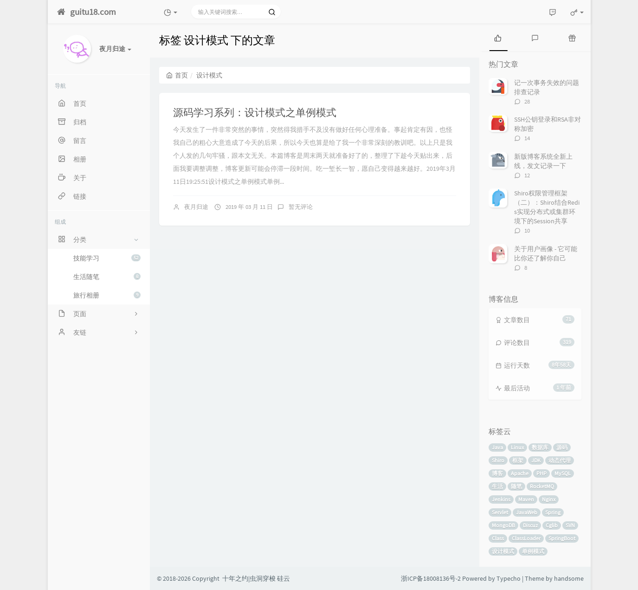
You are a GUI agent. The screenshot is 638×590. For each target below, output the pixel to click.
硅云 (283, 578)
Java (497, 447)
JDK (536, 460)
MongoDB (503, 525)
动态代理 (559, 460)
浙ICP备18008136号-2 (431, 578)
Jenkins (501, 499)
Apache (519, 473)
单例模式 (533, 551)
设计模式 (503, 551)
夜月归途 (196, 207)
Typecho (508, 578)
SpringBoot (561, 538)
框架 (517, 460)
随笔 (516, 486)
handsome (569, 578)
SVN (570, 525)
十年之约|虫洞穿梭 (249, 578)
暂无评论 (301, 207)
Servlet (500, 512)
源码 (561, 447)
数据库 (540, 447)
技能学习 (107, 258)
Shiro (498, 460)
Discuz (530, 525)
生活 (497, 486)
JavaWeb (526, 512)
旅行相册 (107, 295)
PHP (541, 473)
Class (498, 538)
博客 (497, 473)
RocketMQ (542, 486)
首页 (177, 75)
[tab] (497, 37)
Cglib (552, 525)
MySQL (562, 473)
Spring (553, 512)
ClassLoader (526, 538)
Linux (517, 447)
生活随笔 (107, 276)
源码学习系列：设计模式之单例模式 (254, 112)
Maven (526, 499)
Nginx (548, 499)
